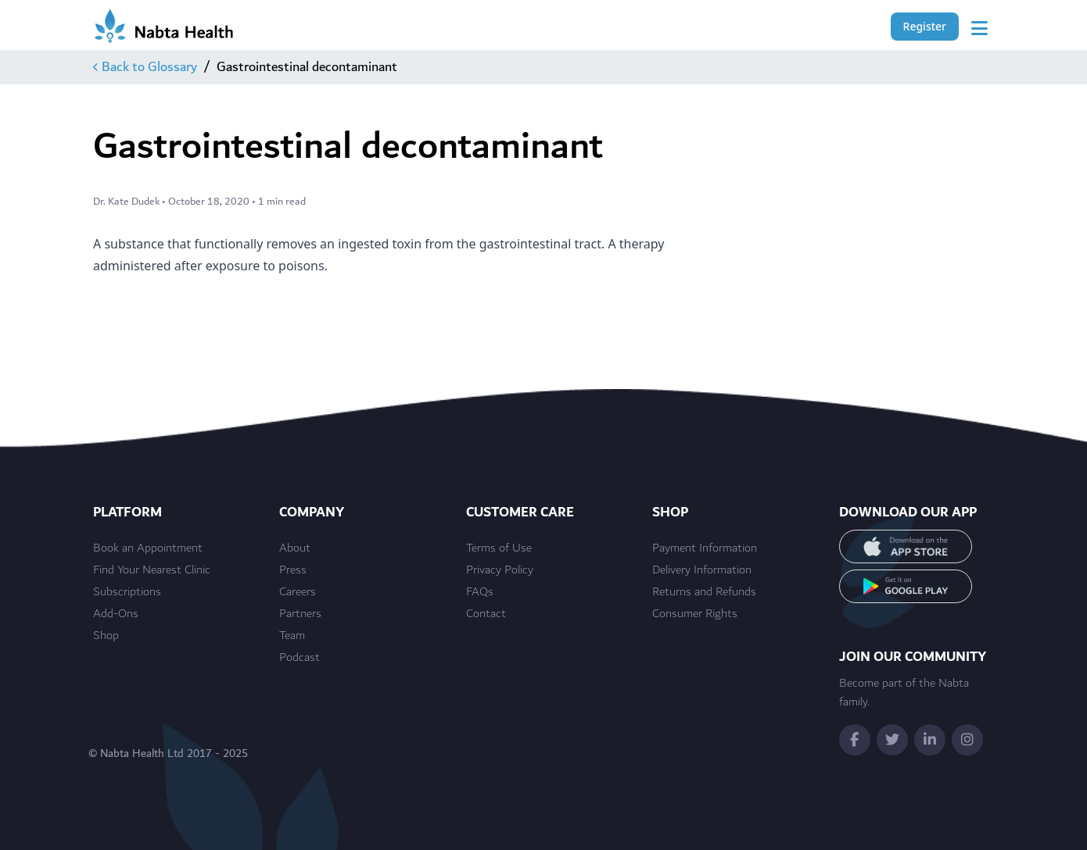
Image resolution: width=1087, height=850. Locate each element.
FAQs (479, 592)
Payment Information (704, 548)
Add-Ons (115, 614)
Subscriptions (127, 592)
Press (293, 570)
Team (292, 636)
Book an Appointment (148, 548)
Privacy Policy (499, 570)
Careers (297, 592)
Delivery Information (702, 570)
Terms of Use (499, 548)
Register (924, 26)
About (294, 548)
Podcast (299, 657)
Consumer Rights (694, 614)
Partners (300, 614)
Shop (106, 636)
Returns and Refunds (704, 592)
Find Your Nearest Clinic (151, 570)
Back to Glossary (145, 67)
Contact (486, 614)
